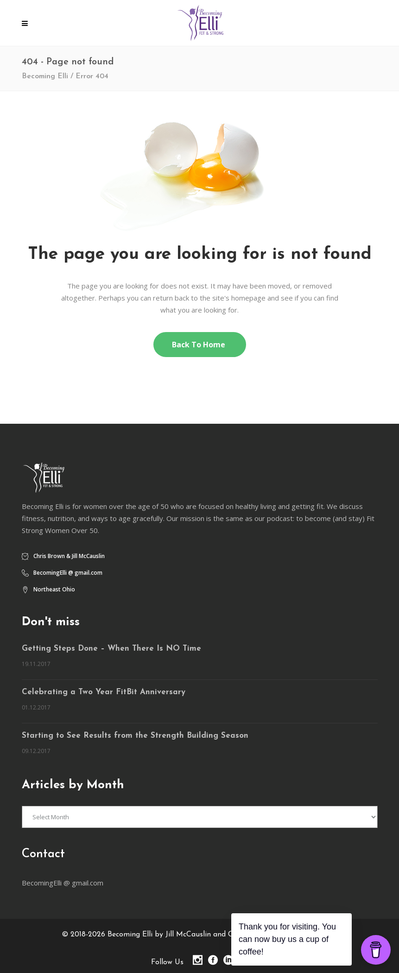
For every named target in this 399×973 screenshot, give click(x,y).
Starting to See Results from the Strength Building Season (135, 736)
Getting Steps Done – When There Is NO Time (111, 649)
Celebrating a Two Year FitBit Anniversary (103, 692)
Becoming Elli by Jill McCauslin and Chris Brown (188, 934)
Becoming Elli (45, 76)
